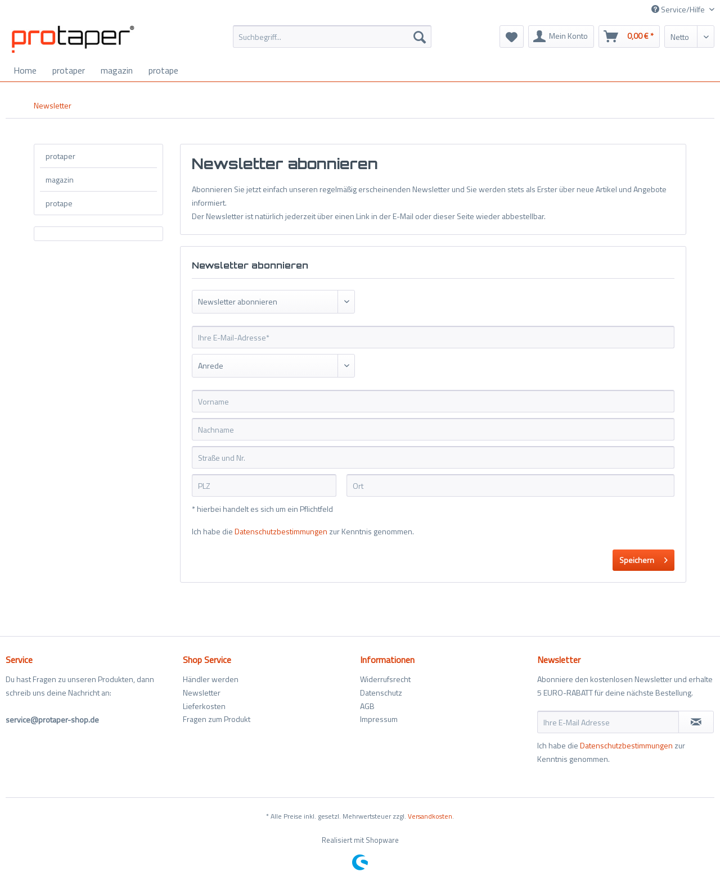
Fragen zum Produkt (216, 719)
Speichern (643, 558)
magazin (60, 179)
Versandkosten (430, 816)
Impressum (379, 719)
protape (59, 203)
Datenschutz (381, 692)
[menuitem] (332, 42)
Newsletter (201, 692)
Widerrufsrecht (385, 679)
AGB (367, 706)
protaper (60, 156)
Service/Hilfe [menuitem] (678, 9)
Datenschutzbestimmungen (281, 531)
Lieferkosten (204, 706)
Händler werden (210, 679)
